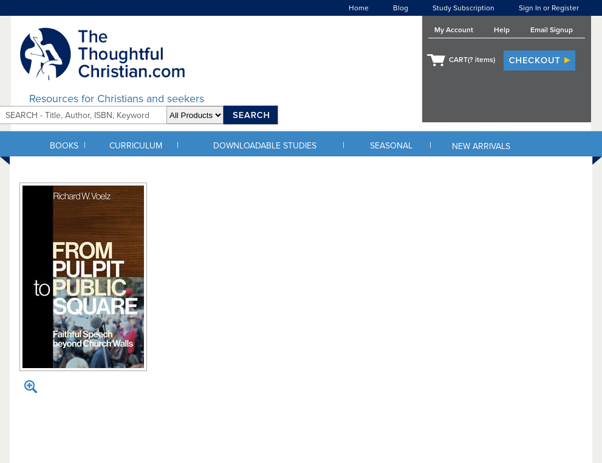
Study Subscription (463, 8)
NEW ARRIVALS (481, 146)
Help (502, 30)
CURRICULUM (135, 146)
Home (359, 8)
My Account (453, 30)
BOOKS (64, 146)
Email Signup (551, 30)
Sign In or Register (549, 8)
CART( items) (472, 59)
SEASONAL (391, 146)
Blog (400, 8)
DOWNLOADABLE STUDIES (264, 146)
